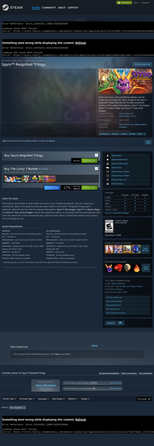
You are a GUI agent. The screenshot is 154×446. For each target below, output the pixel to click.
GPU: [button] (136, 415)
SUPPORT (73, 7)
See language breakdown (109, 377)
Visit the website (114, 301)
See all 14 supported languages (117, 216)
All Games (6, 64)
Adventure (115, 137)
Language (42, 406)
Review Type (8, 406)
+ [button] (144, 137)
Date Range (57, 406)
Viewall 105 (145, 253)
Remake (132, 137)
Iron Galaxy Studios (138, 128)
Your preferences (145, 377)
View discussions (113, 312)
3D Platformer (104, 137)
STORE (36, 7)
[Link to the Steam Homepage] (15, 10)
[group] (77, 417)
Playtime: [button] (67, 415)
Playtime (71, 406)
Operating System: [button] (112, 415)
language (145, 3)
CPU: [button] (127, 415)
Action (140, 137)
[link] (71, 191)
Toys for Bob (124, 128)
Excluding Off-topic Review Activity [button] (45, 415)
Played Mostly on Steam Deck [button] (87, 415)
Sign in (5, 144)
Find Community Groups (116, 316)
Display (84, 406)
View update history (114, 305)
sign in (135, 3)
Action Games (17, 64)
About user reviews (129, 377)
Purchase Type (26, 406)
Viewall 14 (146, 271)
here (57, 357)
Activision (123, 130)
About (62, 7)
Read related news (113, 309)
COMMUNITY (49, 7)
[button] (89, 164)
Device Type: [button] (7, 419)
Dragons (124, 137)
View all (94, 349)
